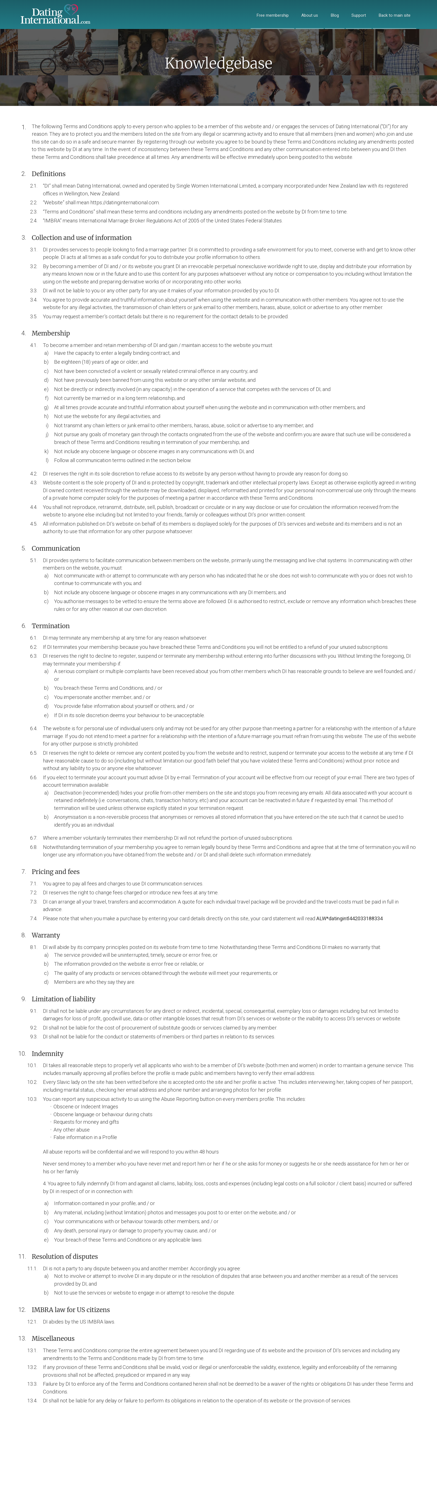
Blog (335, 15)
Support (358, 15)
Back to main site (394, 15)
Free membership (272, 15)
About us (309, 15)
